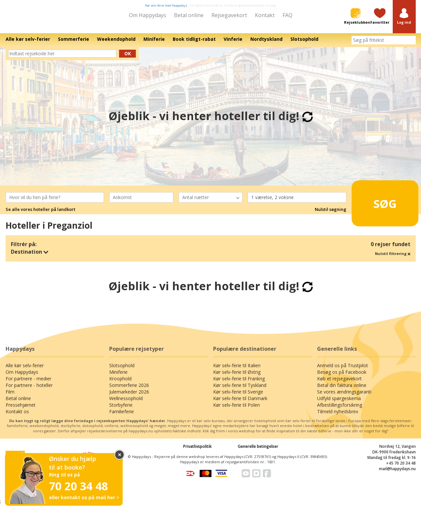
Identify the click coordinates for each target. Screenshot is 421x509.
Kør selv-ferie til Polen (236, 409)
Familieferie (121, 416)
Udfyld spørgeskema (339, 403)
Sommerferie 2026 (129, 390)
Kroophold (120, 383)
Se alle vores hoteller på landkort (40, 214)
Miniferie (118, 376)
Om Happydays (147, 15)
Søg (374, 205)
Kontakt (265, 15)
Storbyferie (121, 409)
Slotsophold (122, 370)
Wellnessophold (126, 403)
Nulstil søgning (330, 214)
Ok (127, 58)
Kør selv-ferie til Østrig (236, 376)
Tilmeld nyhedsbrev (337, 416)
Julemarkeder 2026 (129, 396)
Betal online (189, 15)
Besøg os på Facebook (341, 376)
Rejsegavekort (229, 15)
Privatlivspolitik (197, 451)
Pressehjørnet (21, 409)
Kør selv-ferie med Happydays (166, 5)
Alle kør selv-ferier (25, 370)
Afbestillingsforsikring (339, 409)
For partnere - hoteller (29, 390)
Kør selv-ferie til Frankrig (239, 383)
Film (10, 396)
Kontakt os (17, 416)
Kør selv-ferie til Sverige (238, 396)
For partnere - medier (28, 383)
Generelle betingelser (258, 451)
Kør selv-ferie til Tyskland (239, 390)
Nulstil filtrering (392, 258)
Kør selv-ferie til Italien (236, 370)
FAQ (287, 15)
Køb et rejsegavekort (339, 383)
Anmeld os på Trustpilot (342, 370)
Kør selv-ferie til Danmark (240, 403)
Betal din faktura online (341, 390)
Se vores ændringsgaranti (344, 396)
